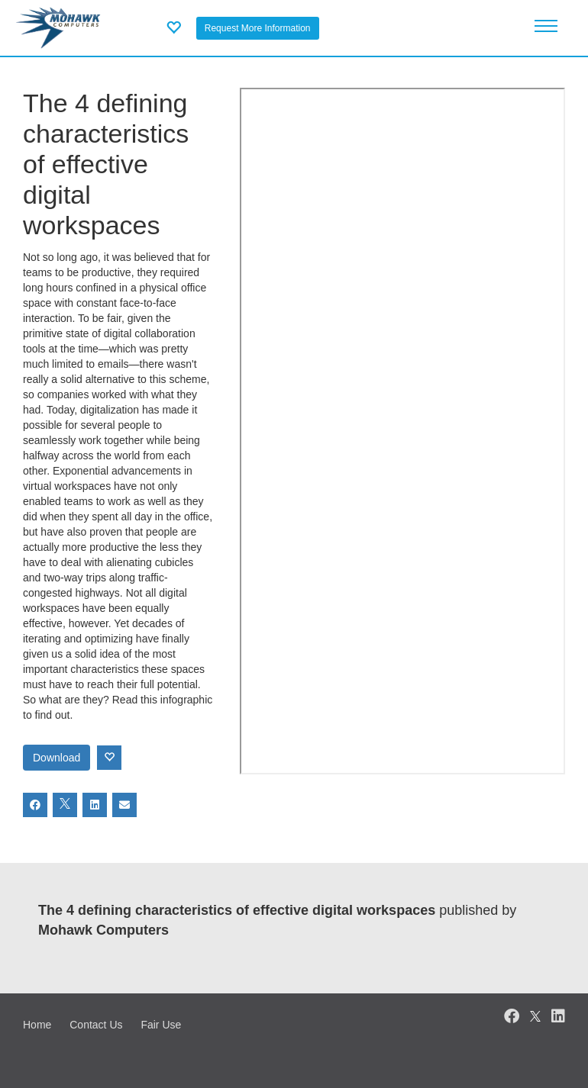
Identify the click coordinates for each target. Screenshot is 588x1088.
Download (56, 758)
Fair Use (161, 1025)
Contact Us (95, 1025)
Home (37, 1025)
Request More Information (258, 28)
